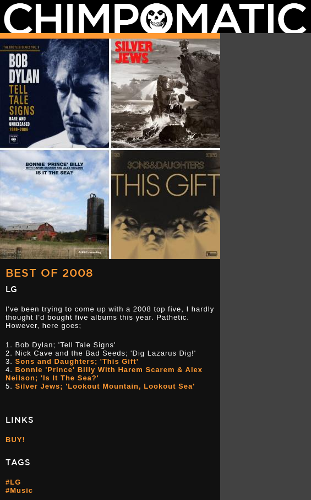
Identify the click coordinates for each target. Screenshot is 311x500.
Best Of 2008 (50, 272)
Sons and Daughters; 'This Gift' (76, 361)
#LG (13, 482)
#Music (19, 490)
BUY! (15, 440)
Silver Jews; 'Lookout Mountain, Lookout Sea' (105, 386)
